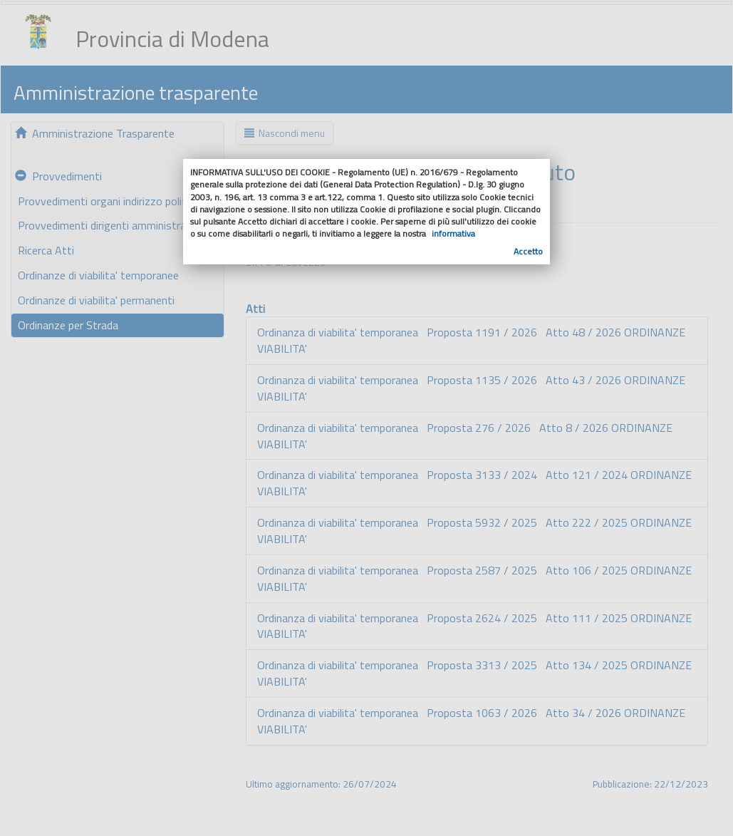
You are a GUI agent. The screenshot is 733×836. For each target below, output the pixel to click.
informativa (453, 233)
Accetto (528, 251)
